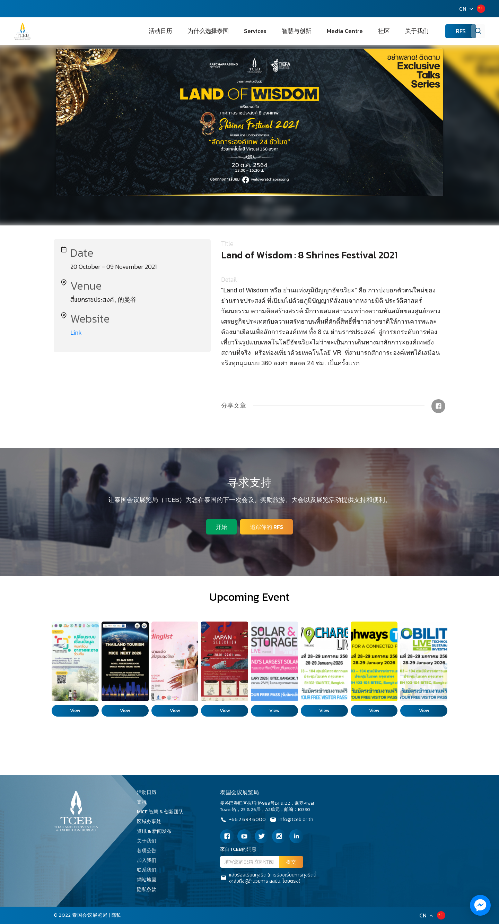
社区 (389, 31)
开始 (220, 526)
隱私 (117, 915)
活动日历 (207, 31)
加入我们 (149, 860)
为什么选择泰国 (247, 31)
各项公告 (146, 850)
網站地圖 (149, 879)
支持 (144, 802)
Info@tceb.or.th (296, 820)
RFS (450, 31)
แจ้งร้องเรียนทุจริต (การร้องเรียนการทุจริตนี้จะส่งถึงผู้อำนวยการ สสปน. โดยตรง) (268, 878)
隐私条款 (149, 889)
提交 (291, 862)
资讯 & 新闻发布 (156, 831)
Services (286, 31)
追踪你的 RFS (267, 526)
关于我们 (413, 31)
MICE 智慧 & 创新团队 (162, 811)
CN (462, 9)
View (75, 710)
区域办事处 (151, 821)
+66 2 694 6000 (244, 820)
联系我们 (149, 870)
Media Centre (359, 31)
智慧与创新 (319, 31)
